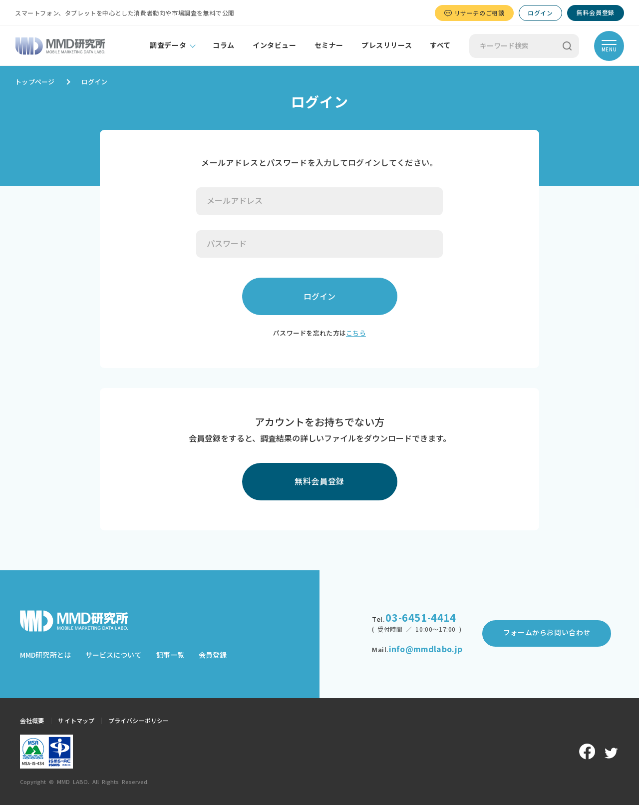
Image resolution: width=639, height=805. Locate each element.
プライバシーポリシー (138, 721)
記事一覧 (170, 655)
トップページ (35, 82)
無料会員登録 (596, 12)
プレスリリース (386, 45)
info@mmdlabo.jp (425, 649)
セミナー (329, 45)
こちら (356, 333)
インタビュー (275, 45)
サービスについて (113, 655)
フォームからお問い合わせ (547, 632)
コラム (224, 45)
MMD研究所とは (45, 655)
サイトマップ (76, 721)
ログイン (540, 13)
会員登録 (213, 655)
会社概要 (32, 721)
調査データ (168, 45)
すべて (440, 45)
